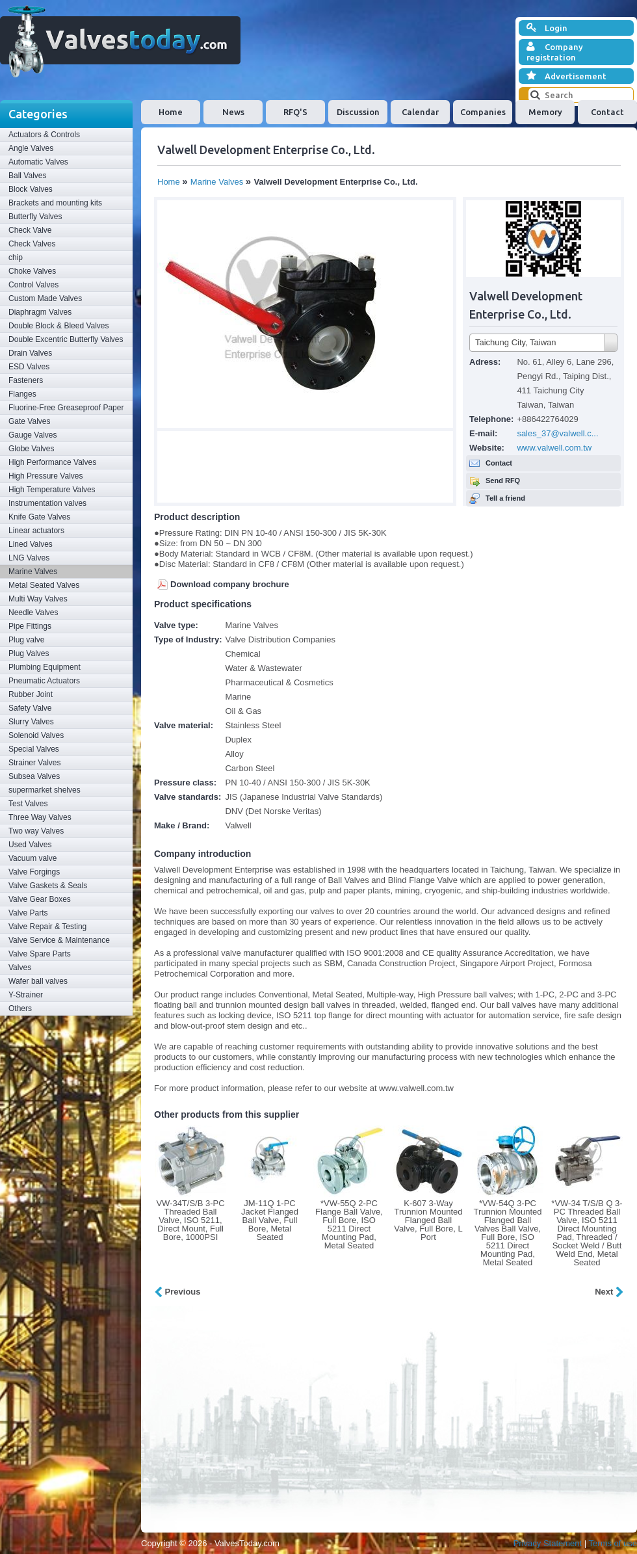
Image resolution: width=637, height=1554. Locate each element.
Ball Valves (27, 175)
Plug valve (26, 639)
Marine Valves (32, 571)
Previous (177, 1292)
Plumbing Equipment (44, 667)
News (233, 111)
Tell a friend (505, 498)
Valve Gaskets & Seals (47, 885)
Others (20, 1008)
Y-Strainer (25, 994)
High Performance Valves (52, 462)
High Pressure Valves (45, 476)
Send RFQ (503, 480)
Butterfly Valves (35, 216)
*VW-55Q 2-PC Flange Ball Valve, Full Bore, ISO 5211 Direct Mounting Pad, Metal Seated (349, 1224)
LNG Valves (28, 557)
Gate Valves (29, 421)
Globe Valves (31, 448)
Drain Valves (30, 353)
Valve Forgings (34, 871)
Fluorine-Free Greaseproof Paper (66, 407)
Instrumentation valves (47, 503)
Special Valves (33, 749)
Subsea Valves (34, 776)
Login (546, 28)
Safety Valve (29, 708)
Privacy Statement (548, 1543)
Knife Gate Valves (39, 516)
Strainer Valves (34, 762)
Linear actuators (36, 530)
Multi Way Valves (38, 598)
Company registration (554, 52)
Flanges (22, 394)
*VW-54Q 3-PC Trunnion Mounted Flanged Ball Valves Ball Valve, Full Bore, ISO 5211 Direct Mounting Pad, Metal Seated (507, 1232)
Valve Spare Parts (39, 953)
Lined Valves (30, 544)
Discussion (358, 111)
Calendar (420, 111)
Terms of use (613, 1543)
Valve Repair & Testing (47, 926)
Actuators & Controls (44, 134)
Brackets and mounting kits (55, 202)
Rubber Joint (30, 694)
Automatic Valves (38, 161)
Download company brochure (229, 584)
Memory (545, 111)
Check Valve (29, 230)
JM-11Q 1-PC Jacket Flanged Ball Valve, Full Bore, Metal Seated (269, 1220)
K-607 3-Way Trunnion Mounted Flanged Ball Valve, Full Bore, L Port (428, 1220)
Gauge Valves (32, 435)
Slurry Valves (31, 721)
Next (609, 1292)
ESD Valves (28, 366)
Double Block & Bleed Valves (58, 325)
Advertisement (566, 76)
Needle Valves (33, 612)
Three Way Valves (40, 817)
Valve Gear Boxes (39, 899)
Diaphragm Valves (40, 312)
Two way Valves (36, 831)
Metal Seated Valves (43, 585)
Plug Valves (28, 653)
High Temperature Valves (52, 489)
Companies (483, 111)
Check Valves (31, 243)
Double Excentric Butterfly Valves (66, 339)
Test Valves (27, 803)
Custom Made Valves (45, 298)
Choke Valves (32, 271)
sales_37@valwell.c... (557, 433)
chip (15, 257)
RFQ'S (295, 111)
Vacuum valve (32, 858)
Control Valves (33, 284)
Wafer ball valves (38, 981)
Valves (19, 967)
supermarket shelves (44, 790)
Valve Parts (27, 912)
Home (171, 111)
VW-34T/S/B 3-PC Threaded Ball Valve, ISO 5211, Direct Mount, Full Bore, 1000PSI (190, 1220)
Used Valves (29, 844)
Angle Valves (30, 148)
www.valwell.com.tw (554, 448)
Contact (607, 111)
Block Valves (30, 189)
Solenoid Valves (36, 735)
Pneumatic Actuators (44, 680)
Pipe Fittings (29, 626)
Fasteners (25, 380)
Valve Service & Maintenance (59, 940)
